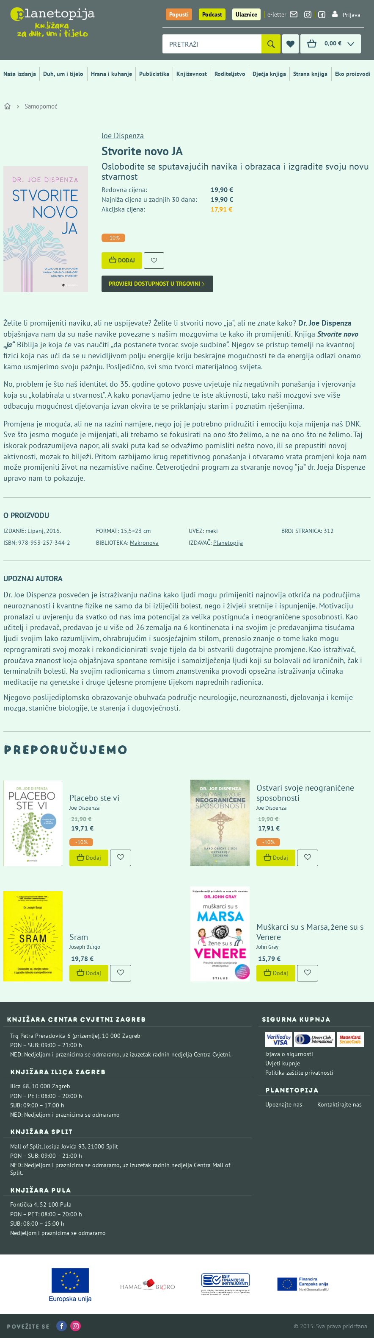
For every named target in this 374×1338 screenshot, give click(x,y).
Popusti (179, 14)
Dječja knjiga (269, 74)
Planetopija (228, 542)
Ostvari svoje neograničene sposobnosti (305, 792)
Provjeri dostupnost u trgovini (157, 284)
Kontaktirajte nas (339, 1104)
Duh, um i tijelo (63, 74)
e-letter (282, 14)
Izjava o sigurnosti (289, 1054)
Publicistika (154, 74)
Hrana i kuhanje (111, 74)
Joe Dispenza (123, 135)
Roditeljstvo (229, 74)
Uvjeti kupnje (282, 1063)
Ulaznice (246, 14)
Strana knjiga (310, 74)
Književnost (191, 74)
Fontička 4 (23, 1204)
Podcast (212, 14)
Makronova (144, 542)
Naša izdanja (19, 74)
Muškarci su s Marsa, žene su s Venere (309, 931)
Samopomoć (41, 106)
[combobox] (211, 43)
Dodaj (122, 260)
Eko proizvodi (353, 74)
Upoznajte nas (283, 1104)
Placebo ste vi (94, 797)
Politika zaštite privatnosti (299, 1072)
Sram (78, 936)
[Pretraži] (270, 43)
